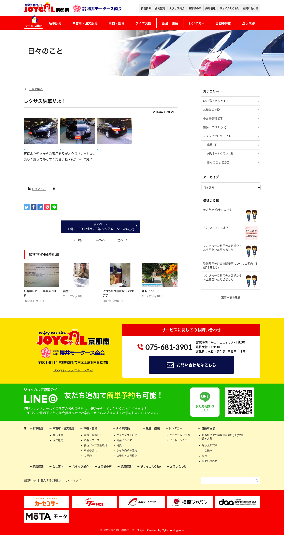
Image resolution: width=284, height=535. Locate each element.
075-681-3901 (168, 347)
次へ (120, 240)
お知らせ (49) (212, 109)
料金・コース (91, 440)
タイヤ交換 (143, 23)
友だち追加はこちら (204, 408)
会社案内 (160, 8)
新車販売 (55, 23)
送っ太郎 (248, 23)
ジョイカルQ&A (229, 8)
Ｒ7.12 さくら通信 (215, 227)
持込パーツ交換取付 (95, 445)
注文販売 (58, 440)
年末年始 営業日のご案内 (218, 209)
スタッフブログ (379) (217, 136)
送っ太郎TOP (210, 445)
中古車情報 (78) (213, 118)
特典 (119, 445)
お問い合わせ (250, 8)
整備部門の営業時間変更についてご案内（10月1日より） (230, 265)
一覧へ (100, 240)
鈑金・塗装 (170, 23)
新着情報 (146, 8)
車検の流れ (90, 450)
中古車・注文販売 (85, 23)
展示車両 (58, 435)
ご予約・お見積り (127, 455)
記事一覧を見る (230, 297)
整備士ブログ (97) (214, 127)
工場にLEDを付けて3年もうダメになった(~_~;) (100, 229)
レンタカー (197, 23)
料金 (204, 456)
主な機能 (207, 450)
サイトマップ (73, 480)
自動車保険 (223, 23)
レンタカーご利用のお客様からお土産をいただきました (222, 247)
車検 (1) (212, 144)
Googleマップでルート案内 (73, 370)
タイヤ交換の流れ (127, 450)
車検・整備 (116, 23)
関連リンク (30, 480)
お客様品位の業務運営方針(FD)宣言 (222, 435)
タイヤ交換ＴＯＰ (127, 435)
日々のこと (39, 189)
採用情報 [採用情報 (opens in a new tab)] (210, 8)
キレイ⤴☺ (148, 291)
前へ (81, 240)
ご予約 (88, 455)
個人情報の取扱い (51, 480)
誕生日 (67, 291)
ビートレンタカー (179, 440)
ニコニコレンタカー (180, 435)
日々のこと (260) (218, 162)
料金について (124, 440)
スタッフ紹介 (177, 8)
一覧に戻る (36, 89)
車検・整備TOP (93, 435)
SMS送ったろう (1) (215, 100)
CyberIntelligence (173, 530)
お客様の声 (195, 8)
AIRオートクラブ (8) (220, 153)
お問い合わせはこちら (196, 365)
